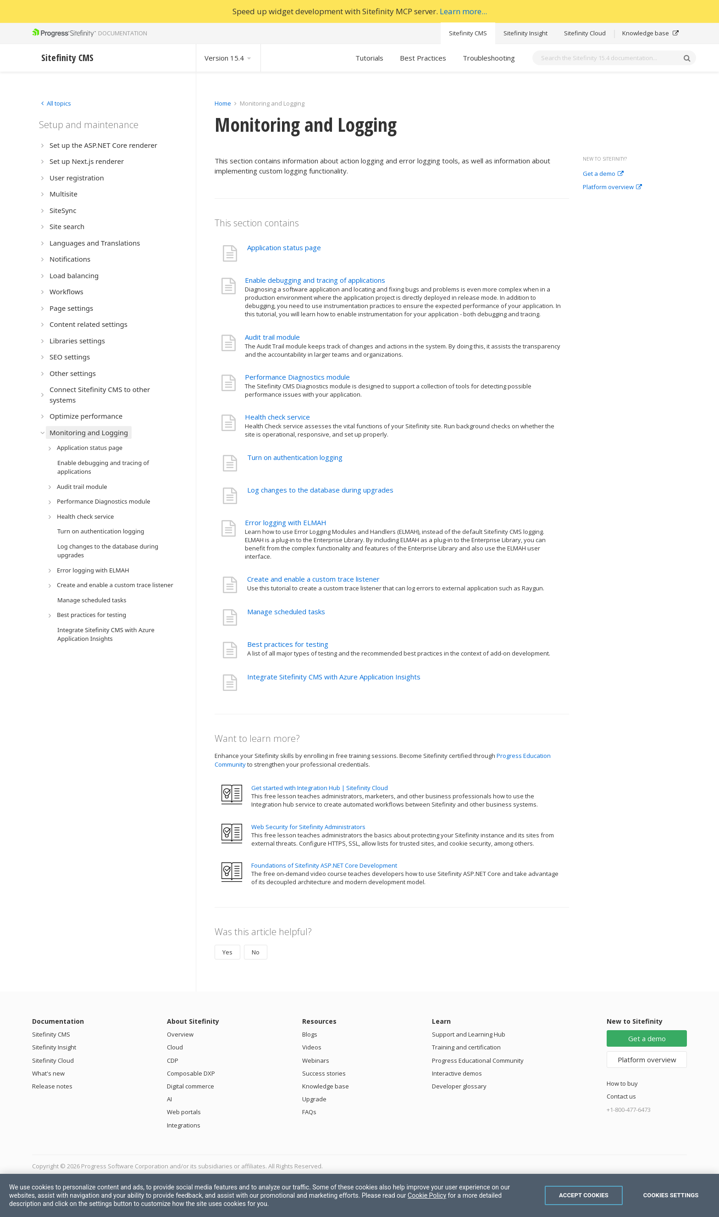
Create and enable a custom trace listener (313, 578)
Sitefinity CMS (468, 33)
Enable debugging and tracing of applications (315, 280)
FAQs (309, 1112)
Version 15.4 (228, 57)
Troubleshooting (489, 57)
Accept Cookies (583, 1195)
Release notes (52, 1086)
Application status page (284, 247)
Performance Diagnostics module (297, 376)
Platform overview (612, 187)
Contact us (621, 1096)
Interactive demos (457, 1073)
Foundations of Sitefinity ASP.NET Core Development (324, 865)
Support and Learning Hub (468, 1034)
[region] (359, 1195)
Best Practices (423, 57)
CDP (172, 1060)
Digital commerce (190, 1086)
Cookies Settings (671, 1195)
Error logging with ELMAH (285, 522)
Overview (180, 1034)
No (256, 952)
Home (223, 103)
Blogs (309, 1034)
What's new (48, 1073)
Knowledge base (650, 33)
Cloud (175, 1047)
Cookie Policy (427, 1195)
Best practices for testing (287, 644)
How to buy (622, 1083)
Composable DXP (191, 1073)
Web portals (184, 1112)
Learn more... (463, 11)
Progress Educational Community (478, 1060)
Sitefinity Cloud (585, 33)
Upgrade (314, 1099)
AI (169, 1099)
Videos (311, 1047)
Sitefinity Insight (525, 33)
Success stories (324, 1073)
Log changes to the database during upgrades (320, 489)
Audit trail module (272, 337)
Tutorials (369, 57)
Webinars (315, 1060)
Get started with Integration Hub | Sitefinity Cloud (319, 788)
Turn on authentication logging (295, 457)
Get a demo (603, 174)
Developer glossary (459, 1086)
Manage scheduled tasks (286, 611)
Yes (227, 952)
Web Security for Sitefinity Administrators (308, 827)
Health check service (277, 416)
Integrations (183, 1125)
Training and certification (466, 1047)
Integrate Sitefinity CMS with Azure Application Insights (333, 676)
